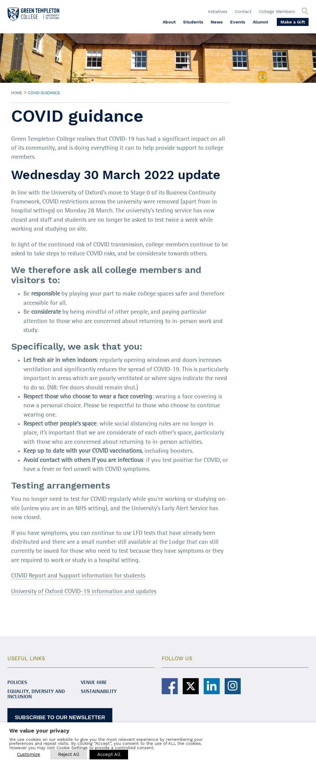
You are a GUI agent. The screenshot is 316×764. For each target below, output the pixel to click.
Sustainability (99, 691)
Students (193, 21)
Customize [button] (28, 754)
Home (16, 93)
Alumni (260, 21)
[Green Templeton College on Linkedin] (212, 686)
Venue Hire (94, 682)
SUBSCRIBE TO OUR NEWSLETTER (60, 717)
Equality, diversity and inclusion (36, 694)
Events (237, 21)
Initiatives (217, 11)
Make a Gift (293, 21)
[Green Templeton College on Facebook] (170, 686)
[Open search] (305, 11)
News (217, 21)
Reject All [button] (68, 754)
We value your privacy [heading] (39, 730)
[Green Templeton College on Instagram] (233, 686)
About (169, 21)
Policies (17, 682)
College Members (277, 11)
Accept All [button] (108, 754)
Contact (243, 11)
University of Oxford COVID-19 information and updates (83, 591)
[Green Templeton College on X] (191, 686)
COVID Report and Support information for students (78, 576)
